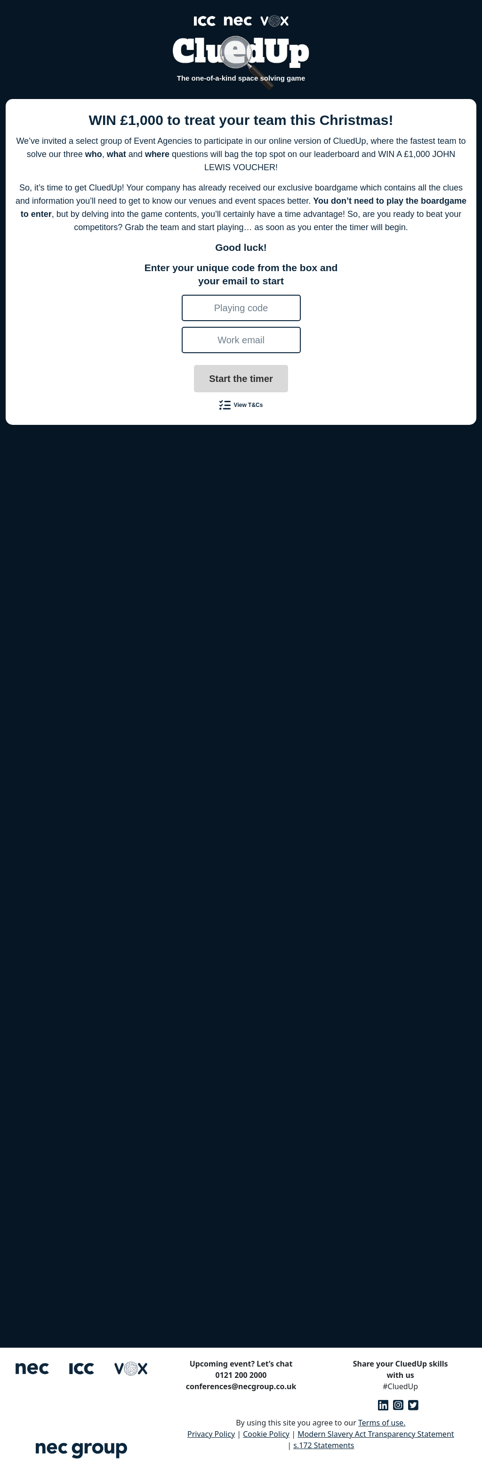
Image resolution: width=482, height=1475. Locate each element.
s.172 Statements (323, 1445)
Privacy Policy (211, 1434)
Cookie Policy (266, 1434)
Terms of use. (381, 1422)
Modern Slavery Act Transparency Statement (375, 1434)
